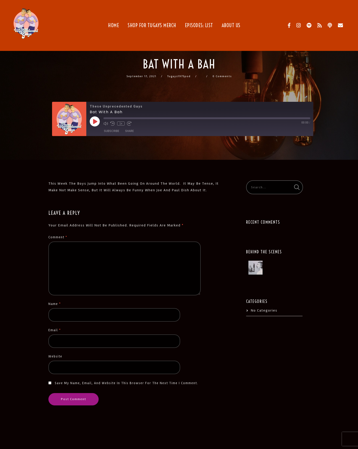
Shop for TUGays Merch (152, 25)
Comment (57, 237)
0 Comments (222, 76)
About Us (231, 25)
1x (120, 123)
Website (55, 356)
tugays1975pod (179, 76)
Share (129, 131)
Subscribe (111, 131)
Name (54, 304)
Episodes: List (199, 25)
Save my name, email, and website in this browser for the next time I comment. (126, 383)
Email (54, 330)
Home (113, 25)
